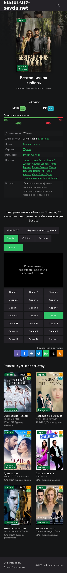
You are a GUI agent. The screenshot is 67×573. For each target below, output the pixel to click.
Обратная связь (12, 562)
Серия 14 (33, 323)
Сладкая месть (45, 473)
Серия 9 (53, 307)
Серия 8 (33, 307)
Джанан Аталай (32, 178)
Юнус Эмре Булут (42, 174)
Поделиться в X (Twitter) (53, 353)
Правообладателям (14, 567)
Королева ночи (45, 528)
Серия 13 (13, 323)
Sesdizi (10, 238)
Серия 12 (53, 315)
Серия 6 (53, 299)
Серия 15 (53, 323)
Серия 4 (13, 299)
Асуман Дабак (40, 163)
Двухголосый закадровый (41, 230)
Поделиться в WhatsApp (46, 353)
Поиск (58, 5)
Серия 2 (33, 292)
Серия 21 (53, 339)
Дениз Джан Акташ (34, 160)
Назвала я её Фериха (49, 415)
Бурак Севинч (40, 167)
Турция (27, 149)
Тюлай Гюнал (50, 178)
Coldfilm (26, 238)
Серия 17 (33, 331)
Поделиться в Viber (17, 353)
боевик (27, 144)
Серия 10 (13, 315)
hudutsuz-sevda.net (17, 5)
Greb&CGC (13, 230)
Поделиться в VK (31, 353)
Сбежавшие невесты (16, 415)
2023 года (43, 138)
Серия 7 (13, 307)
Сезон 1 (13, 247)
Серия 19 (13, 339)
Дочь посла (11, 473)
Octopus (43, 238)
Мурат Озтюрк (31, 154)
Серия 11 (33, 315)
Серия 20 (33, 339)
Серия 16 (13, 331)
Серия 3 (53, 292)
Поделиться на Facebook (24, 353)
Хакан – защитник (15, 528)
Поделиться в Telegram (39, 353)
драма (36, 144)
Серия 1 (13, 292)
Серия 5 (33, 299)
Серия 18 (53, 331)
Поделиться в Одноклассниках (60, 353)
